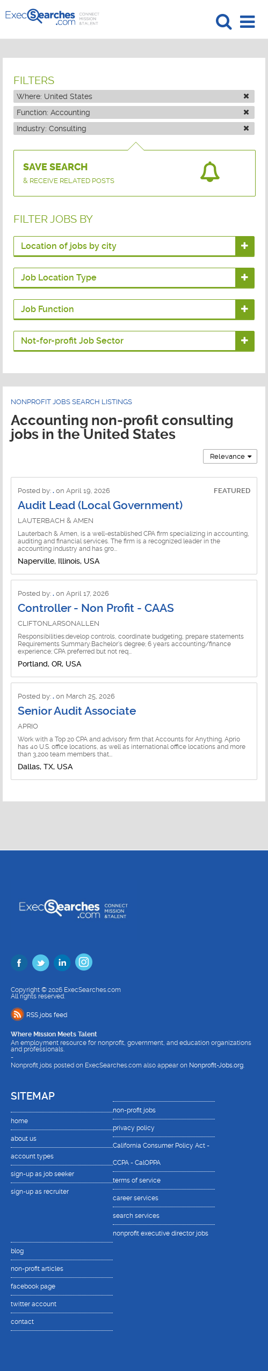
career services (135, 1198)
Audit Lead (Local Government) (100, 505)
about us (24, 1138)
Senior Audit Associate (77, 711)
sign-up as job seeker (42, 1174)
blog (17, 1251)
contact (22, 1321)
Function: (133, 112)
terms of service (137, 1180)
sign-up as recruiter (40, 1191)
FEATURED (232, 491)
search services (136, 1215)
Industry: (133, 128)
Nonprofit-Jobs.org (216, 1065)
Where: (133, 96)
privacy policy (134, 1128)
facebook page (33, 1286)
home (19, 1121)
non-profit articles (37, 1268)
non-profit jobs (134, 1110)
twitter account (33, 1304)
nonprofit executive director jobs (160, 1233)
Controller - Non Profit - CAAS (96, 608)
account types (32, 1156)
